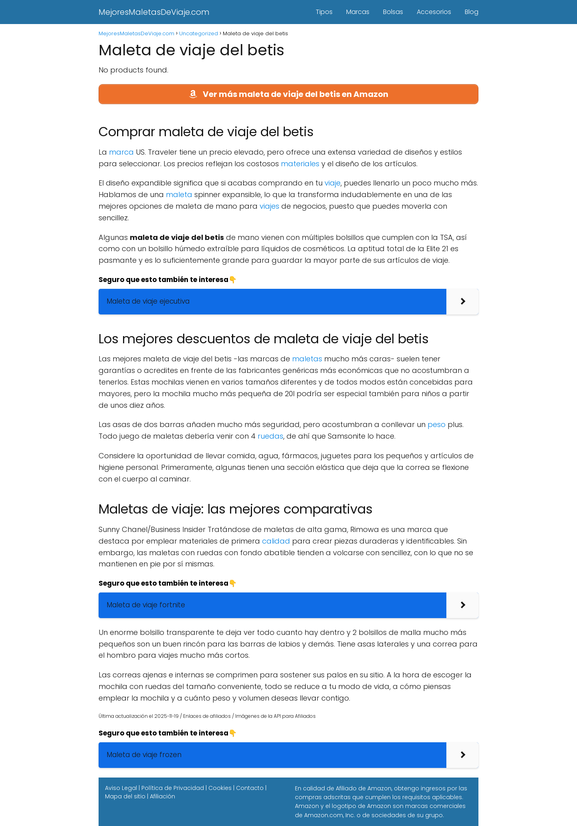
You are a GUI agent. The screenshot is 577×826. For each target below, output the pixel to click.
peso (437, 424)
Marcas (357, 11)
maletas (307, 359)
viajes (269, 206)
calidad (276, 541)
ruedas (270, 436)
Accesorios (434, 11)
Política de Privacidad (172, 788)
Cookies (220, 788)
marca (121, 152)
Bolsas (393, 11)
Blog (471, 11)
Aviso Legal (121, 788)
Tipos (324, 11)
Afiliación (162, 796)
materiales (300, 164)
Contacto (250, 788)
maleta (179, 194)
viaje (333, 183)
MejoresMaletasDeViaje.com (154, 12)
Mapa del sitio (125, 796)
